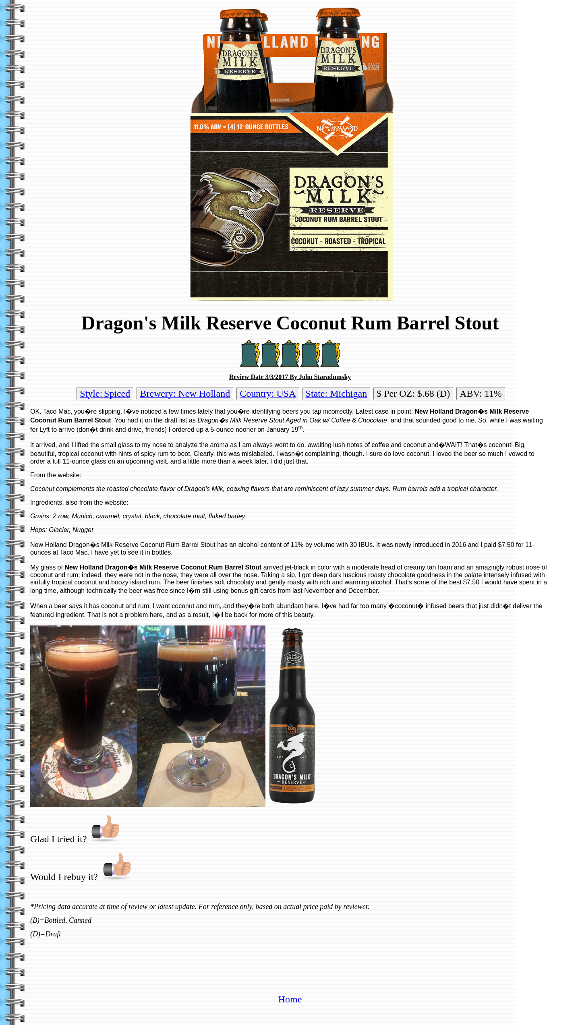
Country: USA (268, 393)
